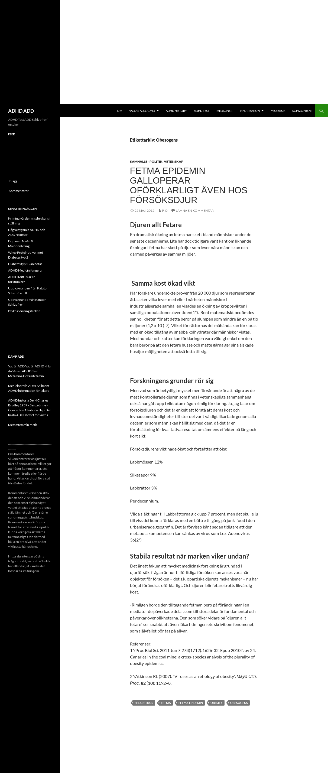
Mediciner (224, 110)
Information (249, 110)
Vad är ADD (16, 366)
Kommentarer (19, 191)
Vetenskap (173, 161)
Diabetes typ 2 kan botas (25, 264)
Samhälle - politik (146, 161)
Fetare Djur (144, 702)
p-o (165, 210)
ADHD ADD (21, 111)
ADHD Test (201, 110)
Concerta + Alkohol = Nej (25, 410)
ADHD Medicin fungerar (25, 270)
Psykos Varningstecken (24, 311)
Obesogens (239, 702)
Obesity (216, 702)
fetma (166, 702)
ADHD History (176, 110)
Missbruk (278, 110)
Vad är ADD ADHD (142, 110)
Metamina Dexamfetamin (26, 376)
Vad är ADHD (34, 366)
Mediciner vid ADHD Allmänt (28, 386)
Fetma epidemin (190, 702)
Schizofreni (301, 110)
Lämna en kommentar (195, 210)
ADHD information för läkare (28, 391)
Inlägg (13, 181)
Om (119, 110)
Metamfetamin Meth (22, 425)
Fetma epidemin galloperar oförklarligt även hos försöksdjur (189, 185)
